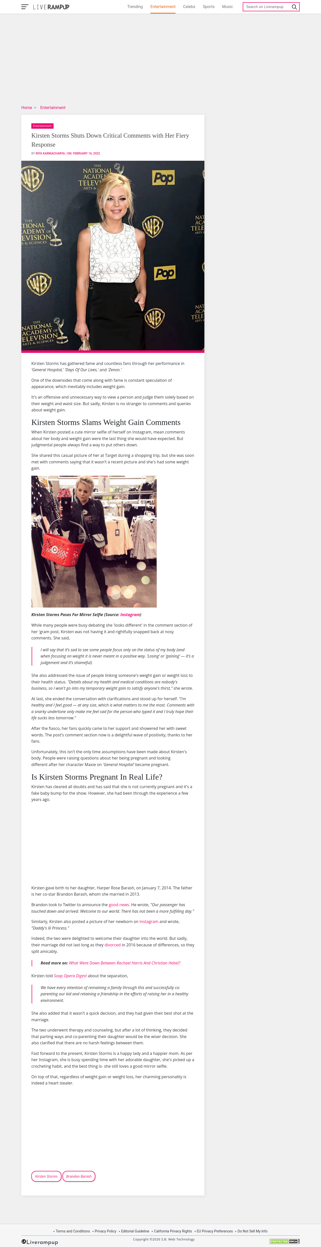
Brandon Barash (79, 1176)
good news (119, 904)
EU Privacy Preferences (215, 1231)
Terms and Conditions (73, 1231)
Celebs (189, 6)
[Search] (271, 6)
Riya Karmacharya (50, 153)
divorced (113, 945)
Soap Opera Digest (70, 976)
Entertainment (163, 6)
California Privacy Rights (173, 1231)
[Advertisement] (146, 60)
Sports (209, 6)
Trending (135, 6)
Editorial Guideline (135, 1231)
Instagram (130, 614)
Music (227, 6)
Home (26, 107)
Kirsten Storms (46, 1176)
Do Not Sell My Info (252, 1231)
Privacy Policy (105, 1231)
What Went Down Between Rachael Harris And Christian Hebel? (124, 963)
